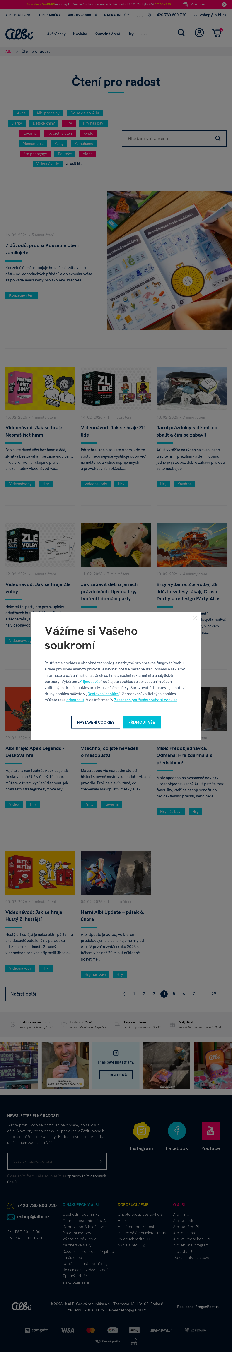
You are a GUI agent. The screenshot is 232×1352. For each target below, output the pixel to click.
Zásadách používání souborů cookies (145, 699)
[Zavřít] (195, 617)
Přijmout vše (90, 681)
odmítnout (75, 699)
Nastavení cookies (103, 693)
